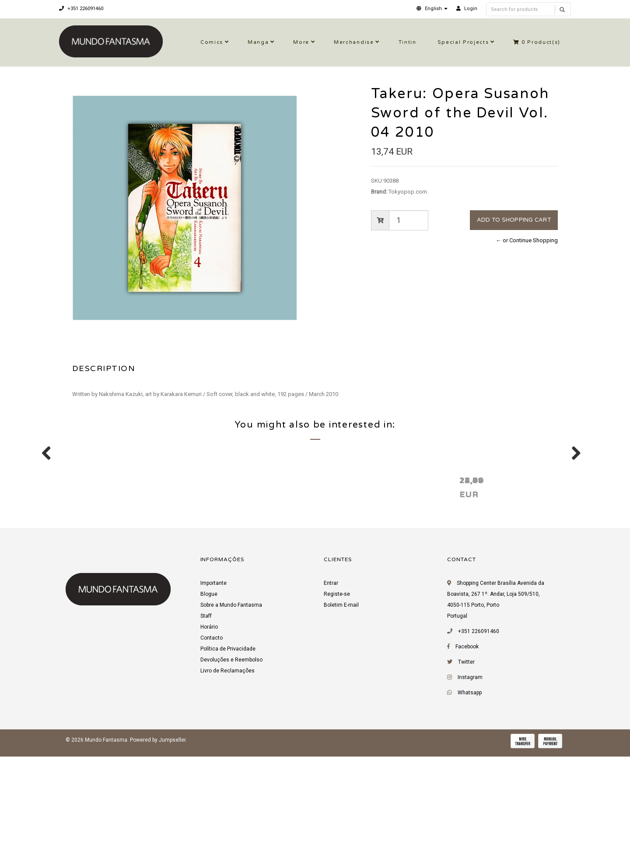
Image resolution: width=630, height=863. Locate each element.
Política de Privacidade (228, 759)
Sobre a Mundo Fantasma (231, 715)
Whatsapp (470, 802)
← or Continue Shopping (527, 240)
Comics (211, 42)
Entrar (331, 693)
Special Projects (463, 42)
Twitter (466, 772)
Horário (209, 737)
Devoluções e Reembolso (231, 770)
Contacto (211, 748)
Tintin (407, 42)
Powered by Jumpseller (158, 850)
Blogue (208, 704)
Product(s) (536, 42)
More (301, 42)
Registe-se (337, 704)
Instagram (470, 787)
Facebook (467, 756)
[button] (432, 8)
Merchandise (354, 42)
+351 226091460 (81, 8)
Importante (213, 693)
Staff (206, 726)
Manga (258, 42)
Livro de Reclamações (227, 781)
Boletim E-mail (341, 715)
